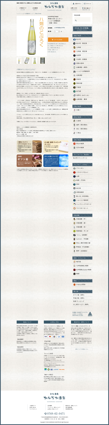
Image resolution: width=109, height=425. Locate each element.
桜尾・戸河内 (79, 180)
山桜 (76, 176)
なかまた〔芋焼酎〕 (81, 239)
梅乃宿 (77, 262)
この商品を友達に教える (54, 47)
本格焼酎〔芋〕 (80, 219)
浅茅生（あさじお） (81, 95)
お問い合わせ (33, 407)
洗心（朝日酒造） (80, 129)
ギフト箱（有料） (79, 295)
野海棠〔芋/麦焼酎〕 (81, 247)
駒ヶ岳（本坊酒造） (81, 196)
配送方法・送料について (71, 405)
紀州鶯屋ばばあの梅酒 (82, 270)
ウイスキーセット (80, 208)
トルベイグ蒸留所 (80, 200)
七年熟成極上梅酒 (80, 266)
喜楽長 (77, 79)
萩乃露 (77, 91)
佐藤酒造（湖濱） (80, 67)
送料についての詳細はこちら (81, 349)
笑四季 (77, 55)
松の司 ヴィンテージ (80, 158)
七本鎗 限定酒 (80, 51)
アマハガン (78, 168)
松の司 (77, 39)
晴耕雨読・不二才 (80, 231)
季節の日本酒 (38, 13)
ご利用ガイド (33, 405)
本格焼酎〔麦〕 (80, 223)
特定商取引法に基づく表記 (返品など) (57, 43)
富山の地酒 (78, 143)
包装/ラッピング (78, 301)
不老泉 (77, 87)
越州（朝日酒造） (80, 125)
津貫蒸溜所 (78, 192)
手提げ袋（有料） (79, 298)
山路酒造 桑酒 (80, 99)
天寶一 (77, 110)
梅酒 (76, 274)
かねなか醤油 (79, 284)
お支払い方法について (53, 409)
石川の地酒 (78, 147)
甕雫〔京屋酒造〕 (80, 251)
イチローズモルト (80, 172)
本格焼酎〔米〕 (80, 227)
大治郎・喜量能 (80, 59)
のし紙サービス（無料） (81, 304)
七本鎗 (77, 47)
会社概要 (50, 405)
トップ (18, 13)
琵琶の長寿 (78, 63)
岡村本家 (77, 83)
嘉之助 (77, 188)
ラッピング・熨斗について (54, 407)
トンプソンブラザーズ (82, 204)
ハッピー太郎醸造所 (25, 13)
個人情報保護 (69, 407)
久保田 (77, 121)
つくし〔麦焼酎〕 (80, 235)
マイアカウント (33, 409)
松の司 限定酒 (80, 43)
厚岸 (76, 184)
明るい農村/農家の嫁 (81, 243)
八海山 (77, 133)
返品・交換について (53, 49)
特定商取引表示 (69, 409)
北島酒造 (77, 75)
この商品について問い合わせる (56, 45)
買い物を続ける (52, 51)
